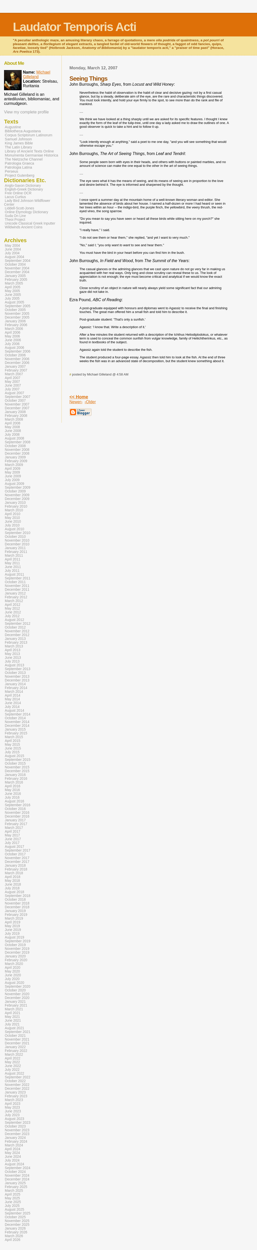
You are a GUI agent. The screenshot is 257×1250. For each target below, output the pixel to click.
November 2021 (17, 1039)
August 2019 (14, 937)
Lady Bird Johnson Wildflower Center (27, 202)
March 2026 (14, 1236)
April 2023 (12, 1104)
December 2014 (17, 726)
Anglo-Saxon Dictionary (23, 186)
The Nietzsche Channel (24, 159)
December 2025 (17, 1225)
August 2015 (14, 756)
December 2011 (17, 589)
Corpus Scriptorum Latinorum (28, 135)
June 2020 (13, 975)
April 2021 (12, 1013)
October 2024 (15, 1172)
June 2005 (13, 295)
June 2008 (13, 431)
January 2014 (15, 684)
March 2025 (14, 1191)
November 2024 (17, 1175)
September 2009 (17, 487)
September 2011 (17, 578)
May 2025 (12, 1198)
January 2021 (15, 1002)
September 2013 (17, 669)
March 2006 (14, 329)
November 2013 (17, 676)
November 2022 (17, 1085)
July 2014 (12, 707)
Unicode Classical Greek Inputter (30, 223)
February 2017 (16, 824)
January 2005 (15, 276)
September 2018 (17, 896)
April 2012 (12, 605)
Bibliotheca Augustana (23, 131)
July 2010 (12, 525)
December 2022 (17, 1088)
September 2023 (17, 1122)
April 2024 (12, 1149)
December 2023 (17, 1134)
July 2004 (12, 253)
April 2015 (12, 741)
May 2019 (12, 926)
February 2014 (16, 688)
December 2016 (17, 816)
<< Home (78, 396)
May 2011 (12, 563)
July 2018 (12, 888)
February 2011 (16, 552)
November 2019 (17, 949)
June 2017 (13, 839)
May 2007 (12, 382)
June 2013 (13, 658)
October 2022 (15, 1081)
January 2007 (15, 366)
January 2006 (15, 321)
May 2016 (12, 790)
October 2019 (15, 945)
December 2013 (17, 680)
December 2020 (17, 998)
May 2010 (12, 518)
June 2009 (13, 476)
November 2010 (17, 540)
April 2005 (12, 287)
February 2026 (16, 1232)
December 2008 (17, 453)
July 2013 (12, 661)
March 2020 (14, 964)
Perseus (11, 171)
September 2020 (17, 986)
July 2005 (12, 298)
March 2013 (14, 646)
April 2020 (12, 968)
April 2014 (12, 695)
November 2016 (17, 813)
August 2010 (14, 529)
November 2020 (17, 994)
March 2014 (14, 692)
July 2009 (12, 480)
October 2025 (15, 1217)
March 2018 (14, 873)
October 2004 (15, 264)
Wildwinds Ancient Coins (23, 227)
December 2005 (17, 317)
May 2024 (12, 1153)
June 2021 (13, 1020)
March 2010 (14, 510)
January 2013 (15, 639)
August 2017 (14, 847)
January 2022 (15, 1047)
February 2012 (16, 597)
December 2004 (17, 272)
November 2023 (17, 1130)
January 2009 (15, 457)
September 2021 (17, 1032)
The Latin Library (18, 147)
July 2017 (12, 843)
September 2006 (17, 351)
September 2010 (17, 533)
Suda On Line (15, 216)
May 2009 (12, 472)
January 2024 (15, 1138)
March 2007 (14, 374)
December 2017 (17, 862)
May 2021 (12, 1017)
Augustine (13, 127)
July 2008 (12, 434)
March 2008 (14, 419)
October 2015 (15, 763)
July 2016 (12, 797)
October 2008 (15, 446)
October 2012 (15, 627)
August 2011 (14, 574)
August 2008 (14, 438)
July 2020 (12, 979)
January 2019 (15, 911)
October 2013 (15, 673)
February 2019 (16, 915)
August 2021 (14, 1028)
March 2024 (14, 1145)
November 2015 (17, 767)
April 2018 (12, 877)
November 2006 (17, 359)
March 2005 (14, 283)
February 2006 (16, 325)
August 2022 (14, 1073)
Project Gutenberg (19, 175)
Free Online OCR (18, 193)
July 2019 (12, 933)
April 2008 (12, 423)
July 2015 (12, 752)
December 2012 (17, 635)
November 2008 (17, 450)
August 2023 (14, 1119)
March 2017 (14, 828)
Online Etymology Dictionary (26, 212)
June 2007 (13, 385)
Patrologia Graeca (19, 163)
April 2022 (12, 1058)
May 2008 (12, 427)
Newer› (75, 402)
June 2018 (13, 884)
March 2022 (14, 1054)
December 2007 (17, 408)
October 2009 (15, 491)
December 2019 (17, 952)
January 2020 (15, 956)
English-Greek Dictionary (24, 189)
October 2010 (15, 537)
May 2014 (12, 699)
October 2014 (15, 718)
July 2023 (12, 1115)
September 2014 (17, 714)
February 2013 (16, 642)
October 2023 (15, 1126)
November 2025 (17, 1221)
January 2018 (15, 865)
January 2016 (15, 775)
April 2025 (12, 1194)
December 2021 (17, 1043)
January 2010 (15, 503)
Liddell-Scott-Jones (19, 208)
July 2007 (12, 389)
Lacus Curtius (15, 197)
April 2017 (12, 831)
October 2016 (15, 809)
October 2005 (15, 310)
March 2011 (14, 555)
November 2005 (17, 314)
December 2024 (17, 1179)
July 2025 (12, 1206)
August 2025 (14, 1209)
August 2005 (14, 302)
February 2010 (16, 506)
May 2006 (12, 336)
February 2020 (16, 960)
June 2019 (13, 930)
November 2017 (17, 858)
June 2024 (13, 1157)
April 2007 (12, 378)
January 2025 (15, 1183)
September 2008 (17, 442)
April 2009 (12, 469)
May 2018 (12, 881)
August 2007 (14, 393)
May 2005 (12, 291)
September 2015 (17, 760)
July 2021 (12, 1024)
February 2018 (16, 869)
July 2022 (12, 1070)
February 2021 (16, 1005)
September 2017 (17, 850)
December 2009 (17, 499)
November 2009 (17, 495)
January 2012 (15, 593)
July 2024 (12, 1160)
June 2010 (13, 521)
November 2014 (17, 722)
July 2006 (12, 344)
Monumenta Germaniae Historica (31, 155)
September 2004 (17, 261)
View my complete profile (26, 112)
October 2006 (15, 355)
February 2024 (16, 1141)
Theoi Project (15, 220)
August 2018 (14, 892)
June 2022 (13, 1066)
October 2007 (15, 400)
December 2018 (17, 907)
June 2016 (13, 794)
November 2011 (17, 586)
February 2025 (16, 1187)
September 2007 (17, 397)
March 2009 (14, 465)
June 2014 (13, 703)
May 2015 (12, 744)
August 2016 (14, 801)
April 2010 (12, 514)
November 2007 (17, 404)
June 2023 (13, 1111)
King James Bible (19, 143)
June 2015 (13, 748)
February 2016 (16, 778)
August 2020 (14, 983)
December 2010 (17, 544)
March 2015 (14, 737)
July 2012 (12, 616)
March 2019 (14, 918)
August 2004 (14, 257)
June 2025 (13, 1202)
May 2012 (12, 608)
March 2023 (14, 1100)
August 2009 (14, 484)
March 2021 (14, 1009)
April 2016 (12, 786)
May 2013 (12, 654)
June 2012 (13, 612)
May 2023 (12, 1107)
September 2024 (17, 1168)
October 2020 (15, 990)
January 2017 (15, 820)
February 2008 (16, 416)
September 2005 (17, 306)
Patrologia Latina (18, 167)
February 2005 (16, 280)
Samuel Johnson (18, 139)
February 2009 (16, 461)
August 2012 (14, 620)
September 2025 (17, 1213)
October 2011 (15, 582)
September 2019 (17, 941)
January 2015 (15, 729)
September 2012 (17, 624)
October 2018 (15, 899)
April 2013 (12, 650)
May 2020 (12, 971)
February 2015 (16, 733)
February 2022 (16, 1051)
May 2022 (12, 1062)
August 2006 (14, 348)
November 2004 (17, 268)
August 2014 (14, 710)
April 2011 (12, 559)
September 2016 (17, 805)
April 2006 (12, 332)
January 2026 (15, 1228)
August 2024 (14, 1164)
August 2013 (14, 665)
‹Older (90, 402)
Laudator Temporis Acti (74, 27)
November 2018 (17, 903)
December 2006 (17, 363)
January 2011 (15, 548)
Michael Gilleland (36, 74)
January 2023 (15, 1092)
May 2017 (12, 835)
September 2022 (17, 1077)
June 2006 (13, 340)
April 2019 (12, 922)
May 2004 (12, 245)
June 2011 (13, 567)
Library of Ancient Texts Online (29, 151)
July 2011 (12, 571)
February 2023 (16, 1096)
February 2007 (16, 370)
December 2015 (17, 771)
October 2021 (15, 1036)
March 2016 (14, 782)
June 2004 (13, 249)
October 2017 (15, 854)
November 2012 (17, 631)
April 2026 (12, 1240)
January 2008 (15, 412)
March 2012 (14, 601)
